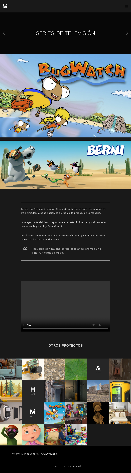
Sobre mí (75, 466)
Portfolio (60, 466)
